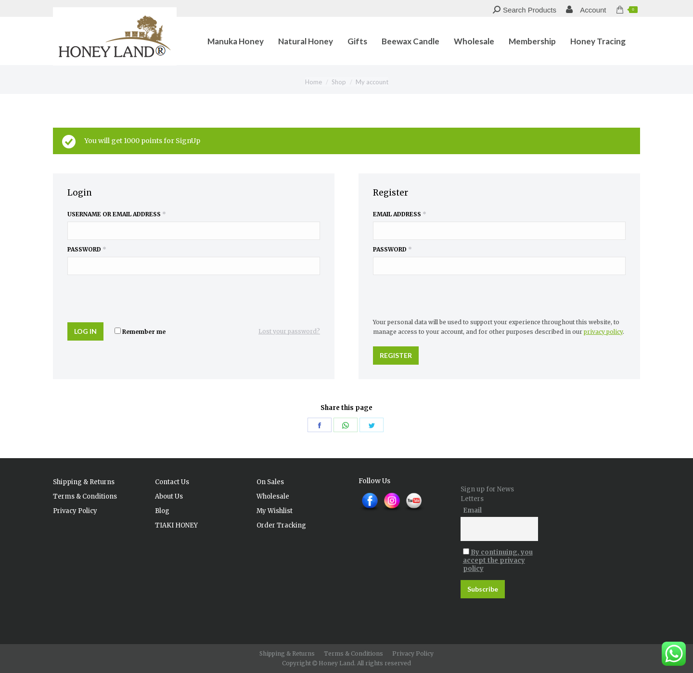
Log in (85, 331)
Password (86, 249)
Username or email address (116, 214)
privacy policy (603, 331)
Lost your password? (289, 331)
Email (472, 510)
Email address (399, 214)
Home (313, 82)
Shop (339, 82)
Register (396, 355)
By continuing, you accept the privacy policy (498, 560)
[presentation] (133, 297)
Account (586, 10)
